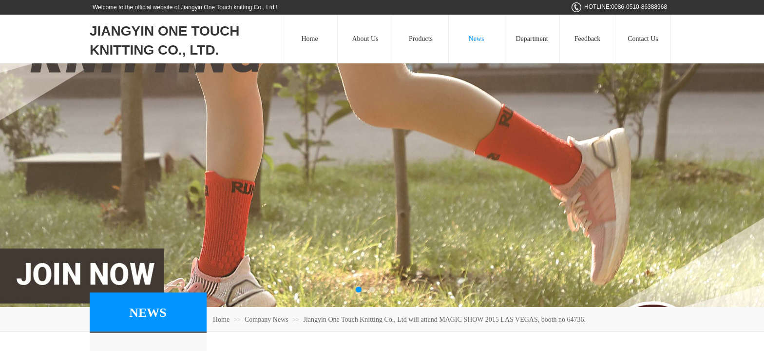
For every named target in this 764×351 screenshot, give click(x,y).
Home (221, 319)
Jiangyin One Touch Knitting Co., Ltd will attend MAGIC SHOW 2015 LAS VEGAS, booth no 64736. (444, 319)
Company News (266, 319)
